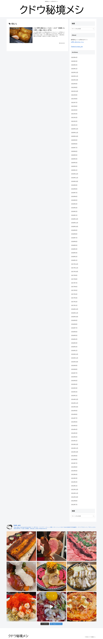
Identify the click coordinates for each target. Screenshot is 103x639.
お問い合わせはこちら (77, 42)
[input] (83, 28)
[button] (93, 29)
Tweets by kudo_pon (77, 46)
